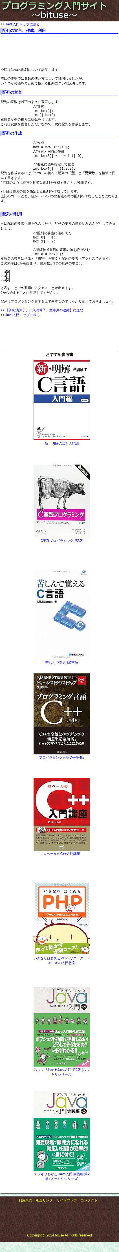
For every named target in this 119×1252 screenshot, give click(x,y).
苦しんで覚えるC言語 (61, 673)
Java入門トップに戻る (22, 24)
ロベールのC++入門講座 (61, 864)
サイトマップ (67, 1210)
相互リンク (44, 1210)
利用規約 (25, 1210)
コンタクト (89, 1210)
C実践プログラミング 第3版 (62, 551)
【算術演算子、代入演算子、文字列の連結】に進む (44, 320)
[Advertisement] (46, 50)
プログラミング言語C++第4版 (61, 768)
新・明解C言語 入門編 (62, 454)
